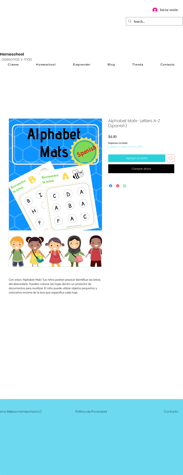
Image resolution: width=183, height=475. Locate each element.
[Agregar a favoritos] (170, 158)
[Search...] (154, 21)
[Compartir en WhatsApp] (125, 186)
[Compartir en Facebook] (110, 186)
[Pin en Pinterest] (117, 186)
